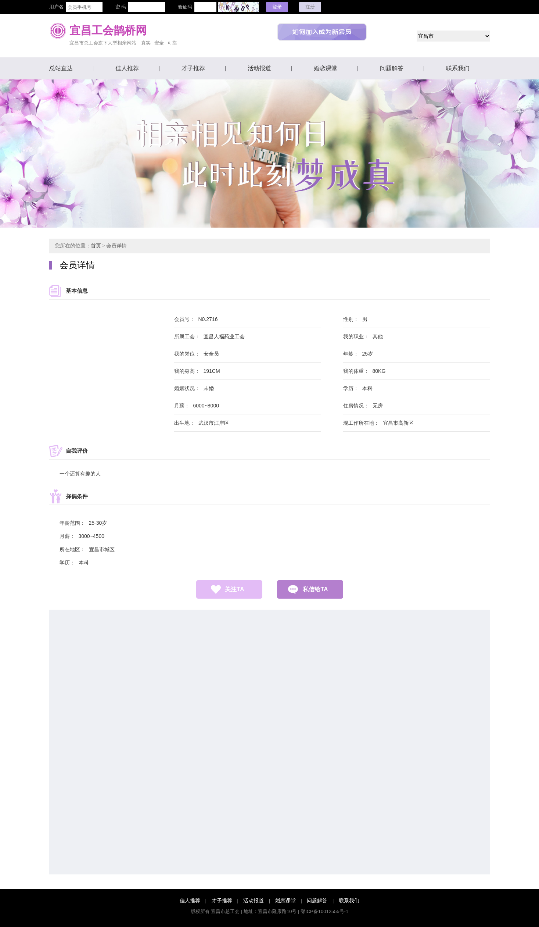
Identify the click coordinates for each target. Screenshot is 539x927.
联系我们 (458, 68)
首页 (96, 246)
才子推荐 (193, 68)
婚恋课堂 (325, 68)
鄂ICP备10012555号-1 (324, 911)
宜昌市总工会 (225, 911)
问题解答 (391, 68)
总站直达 (61, 68)
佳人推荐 (127, 68)
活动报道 (259, 68)
